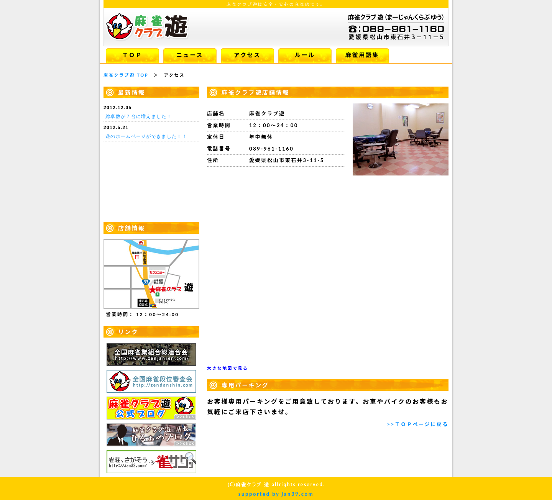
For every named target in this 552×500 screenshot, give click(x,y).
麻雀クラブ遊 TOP (126, 74)
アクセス (247, 54)
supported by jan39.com (276, 494)
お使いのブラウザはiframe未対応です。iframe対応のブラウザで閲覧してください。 (151, 160)
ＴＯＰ (132, 54)
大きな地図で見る (227, 368)
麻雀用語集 (362, 54)
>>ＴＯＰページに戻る (418, 424)
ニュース (189, 54)
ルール (304, 54)
